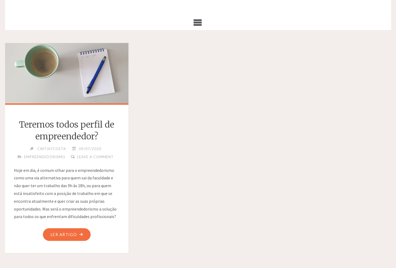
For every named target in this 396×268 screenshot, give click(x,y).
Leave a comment (95, 157)
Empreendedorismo (44, 157)
